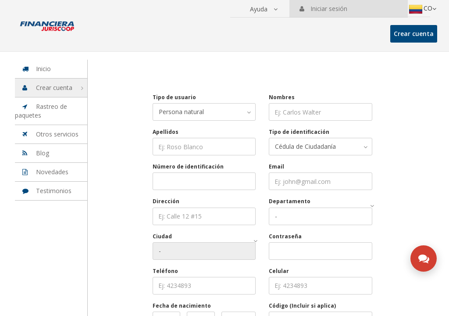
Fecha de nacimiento (182, 305)
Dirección (166, 201)
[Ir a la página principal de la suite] (47, 22)
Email (276, 166)
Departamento (289, 201)
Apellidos (165, 132)
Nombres (282, 97)
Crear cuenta (414, 33)
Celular (279, 271)
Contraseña (285, 236)
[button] (264, 9)
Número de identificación (188, 166)
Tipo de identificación (299, 132)
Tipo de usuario (174, 97)
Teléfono (165, 271)
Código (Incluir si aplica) (302, 305)
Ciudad (162, 236)
